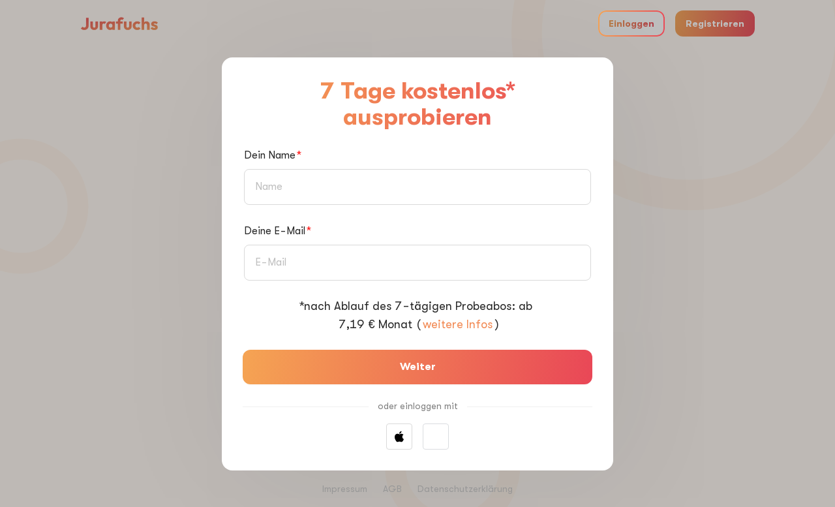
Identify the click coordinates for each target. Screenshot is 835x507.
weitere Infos (458, 324)
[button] (436, 436)
